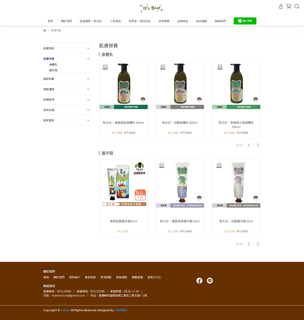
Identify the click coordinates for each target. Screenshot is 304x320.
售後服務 (121, 277)
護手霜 (53, 70)
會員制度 (90, 277)
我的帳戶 (74, 277)
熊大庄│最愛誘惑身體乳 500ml (123, 122)
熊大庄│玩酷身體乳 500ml (180, 122)
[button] (249, 145)
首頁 (50, 21)
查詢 (46, 277)
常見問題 (105, 277)
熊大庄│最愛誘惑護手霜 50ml (180, 221)
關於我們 (66, 21)
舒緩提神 (48, 99)
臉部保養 (48, 79)
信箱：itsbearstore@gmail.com (64, 295)
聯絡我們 (220, 21)
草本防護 (48, 110)
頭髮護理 (48, 89)
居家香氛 (48, 120)
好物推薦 (163, 21)
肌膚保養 (48, 59)
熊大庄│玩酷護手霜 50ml (236, 221)
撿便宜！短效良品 (140, 21)
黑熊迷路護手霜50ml (123, 221)
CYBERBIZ (121, 310)
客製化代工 (154, 277)
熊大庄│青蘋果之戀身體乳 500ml (236, 124)
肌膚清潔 (48, 48)
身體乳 (53, 64)
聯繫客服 (137, 277)
